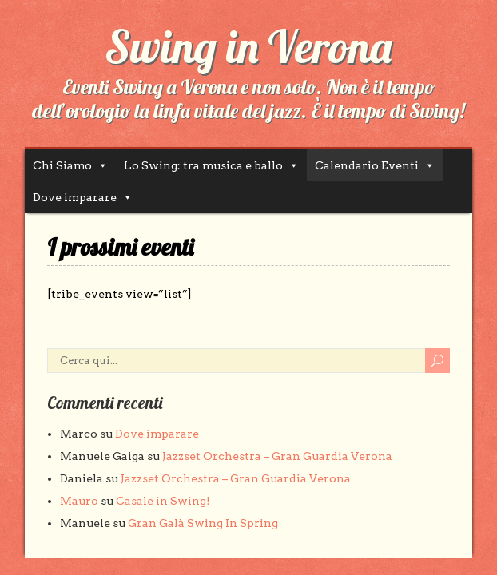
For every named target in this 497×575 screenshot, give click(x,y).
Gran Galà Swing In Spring (203, 523)
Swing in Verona (248, 46)
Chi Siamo (62, 165)
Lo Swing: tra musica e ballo (203, 165)
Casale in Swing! (163, 500)
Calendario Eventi (367, 165)
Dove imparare (75, 197)
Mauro (79, 500)
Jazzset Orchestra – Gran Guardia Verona (277, 456)
